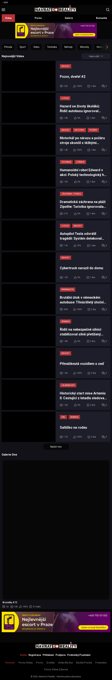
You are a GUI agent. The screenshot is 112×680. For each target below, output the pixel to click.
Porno (38, 18)
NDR (5, 2)
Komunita (101, 18)
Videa (8, 18)
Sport (23, 47)
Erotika (51, 662)
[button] (104, 47)
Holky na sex (65, 662)
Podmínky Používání (78, 655)
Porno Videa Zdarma (56, 669)
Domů (23, 655)
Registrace (35, 655)
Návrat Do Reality (47, 676)
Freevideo (101, 662)
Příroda (8, 47)
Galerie (69, 18)
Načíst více (56, 447)
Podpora (61, 655)
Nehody (68, 47)
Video (36, 47)
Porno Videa (26, 662)
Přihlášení (48, 655)
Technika (52, 47)
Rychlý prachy (84, 662)
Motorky (84, 47)
